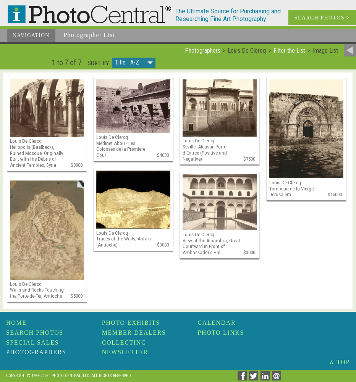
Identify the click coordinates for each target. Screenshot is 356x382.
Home (16, 322)
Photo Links (220, 332)
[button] (133, 63)
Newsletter (125, 352)
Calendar (216, 322)
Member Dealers (134, 332)
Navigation (31, 35)
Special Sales (32, 342)
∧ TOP (339, 362)
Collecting (124, 342)
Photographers (36, 352)
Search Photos (34, 332)
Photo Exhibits (131, 322)
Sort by (98, 63)
